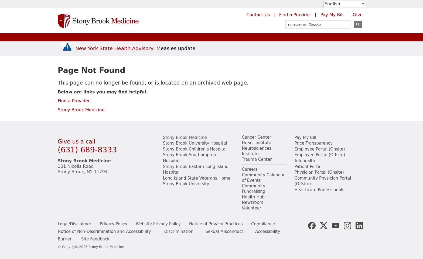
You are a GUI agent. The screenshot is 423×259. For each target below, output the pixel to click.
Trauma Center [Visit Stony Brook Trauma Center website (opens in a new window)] (257, 159)
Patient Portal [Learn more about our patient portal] (308, 166)
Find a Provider (74, 100)
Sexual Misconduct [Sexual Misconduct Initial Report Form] (224, 231)
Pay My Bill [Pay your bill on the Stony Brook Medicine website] (305, 137)
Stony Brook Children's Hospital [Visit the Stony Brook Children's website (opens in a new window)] (195, 149)
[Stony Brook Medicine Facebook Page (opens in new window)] (312, 225)
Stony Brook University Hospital (195, 143)
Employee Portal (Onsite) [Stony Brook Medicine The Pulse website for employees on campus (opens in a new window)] (320, 149)
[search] (315, 25)
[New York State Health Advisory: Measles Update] (135, 48)
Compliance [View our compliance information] (263, 224)
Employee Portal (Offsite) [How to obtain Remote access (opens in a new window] (320, 154)
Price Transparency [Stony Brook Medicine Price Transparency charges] (314, 143)
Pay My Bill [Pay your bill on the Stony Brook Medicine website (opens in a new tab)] (332, 14)
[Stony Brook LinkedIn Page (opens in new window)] (359, 225)
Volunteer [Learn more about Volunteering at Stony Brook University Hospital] (251, 208)
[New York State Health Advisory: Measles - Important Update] (67, 47)
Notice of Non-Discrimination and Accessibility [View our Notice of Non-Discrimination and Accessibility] (104, 231)
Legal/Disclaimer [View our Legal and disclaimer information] (74, 224)
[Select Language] (344, 4)
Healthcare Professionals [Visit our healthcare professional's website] (319, 189)
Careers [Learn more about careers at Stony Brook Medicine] (250, 169)
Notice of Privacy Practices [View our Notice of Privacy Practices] (216, 224)
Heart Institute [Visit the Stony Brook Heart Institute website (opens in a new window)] (256, 142)
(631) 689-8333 (87, 149)
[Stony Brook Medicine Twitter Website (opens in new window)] (335, 225)
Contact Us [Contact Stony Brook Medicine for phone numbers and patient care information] (258, 14)
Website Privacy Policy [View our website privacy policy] (158, 224)
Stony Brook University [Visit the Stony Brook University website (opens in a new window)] (186, 183)
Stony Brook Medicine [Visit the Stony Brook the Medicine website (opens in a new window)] (185, 137)
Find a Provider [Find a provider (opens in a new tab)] (295, 14)
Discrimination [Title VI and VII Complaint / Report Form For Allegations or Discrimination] (178, 231)
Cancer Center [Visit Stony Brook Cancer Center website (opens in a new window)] (256, 137)
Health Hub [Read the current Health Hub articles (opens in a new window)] (253, 197)
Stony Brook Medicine (81, 109)
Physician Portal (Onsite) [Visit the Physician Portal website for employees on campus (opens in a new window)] (319, 172)
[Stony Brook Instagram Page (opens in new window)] (347, 225)
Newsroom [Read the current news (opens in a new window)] (252, 202)
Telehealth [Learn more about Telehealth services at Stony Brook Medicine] (305, 160)
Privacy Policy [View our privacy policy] (113, 224)
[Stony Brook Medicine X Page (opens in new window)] (324, 225)
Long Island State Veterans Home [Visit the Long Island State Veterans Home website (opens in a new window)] (196, 178)
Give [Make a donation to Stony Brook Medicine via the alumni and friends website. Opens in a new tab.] (358, 14)
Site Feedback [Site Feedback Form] (95, 239)
